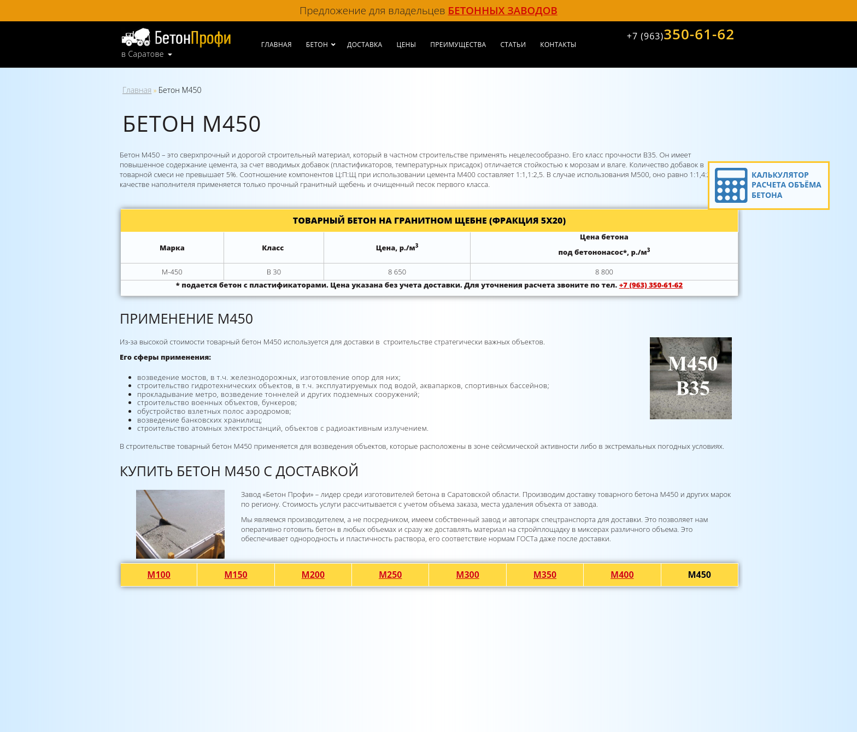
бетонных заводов (502, 10)
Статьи (513, 44)
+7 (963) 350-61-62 (651, 285)
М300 (467, 575)
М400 (622, 575)
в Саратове (142, 54)
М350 (545, 575)
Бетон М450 (180, 90)
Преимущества (458, 44)
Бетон (317, 44)
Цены (406, 44)
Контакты (558, 44)
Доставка (364, 44)
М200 (313, 575)
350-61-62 (681, 34)
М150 (236, 575)
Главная (276, 44)
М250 (390, 575)
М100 (159, 575)
